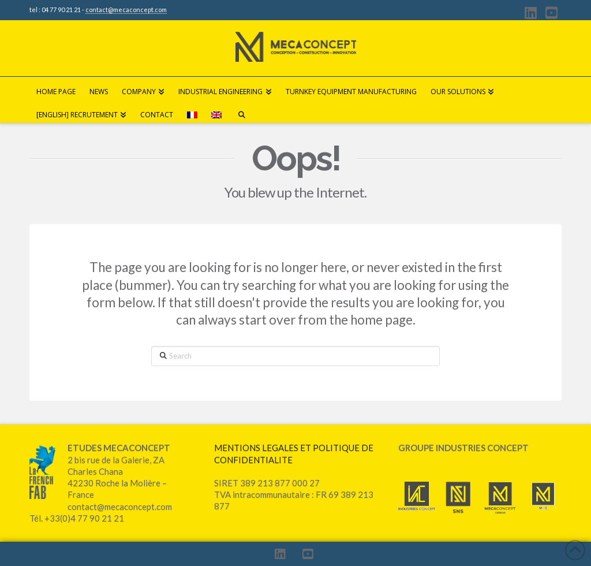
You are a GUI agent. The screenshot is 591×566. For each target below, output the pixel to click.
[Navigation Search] (241, 111)
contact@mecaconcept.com (126, 9)
